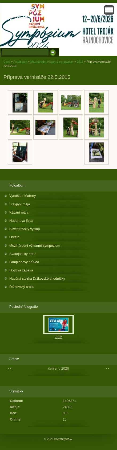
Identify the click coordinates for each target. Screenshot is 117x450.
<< (10, 368)
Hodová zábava (21, 270)
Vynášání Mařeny (22, 196)
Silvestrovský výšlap (24, 229)
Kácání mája (18, 212)
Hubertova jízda (21, 221)
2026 (58, 337)
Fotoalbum (20, 61)
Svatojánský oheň (22, 254)
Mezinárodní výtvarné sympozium (52, 61)
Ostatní (14, 237)
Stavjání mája (19, 204)
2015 (80, 61)
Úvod (6, 61)
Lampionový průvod (24, 262)
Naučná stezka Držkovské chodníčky (37, 278)
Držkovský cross (21, 287)
